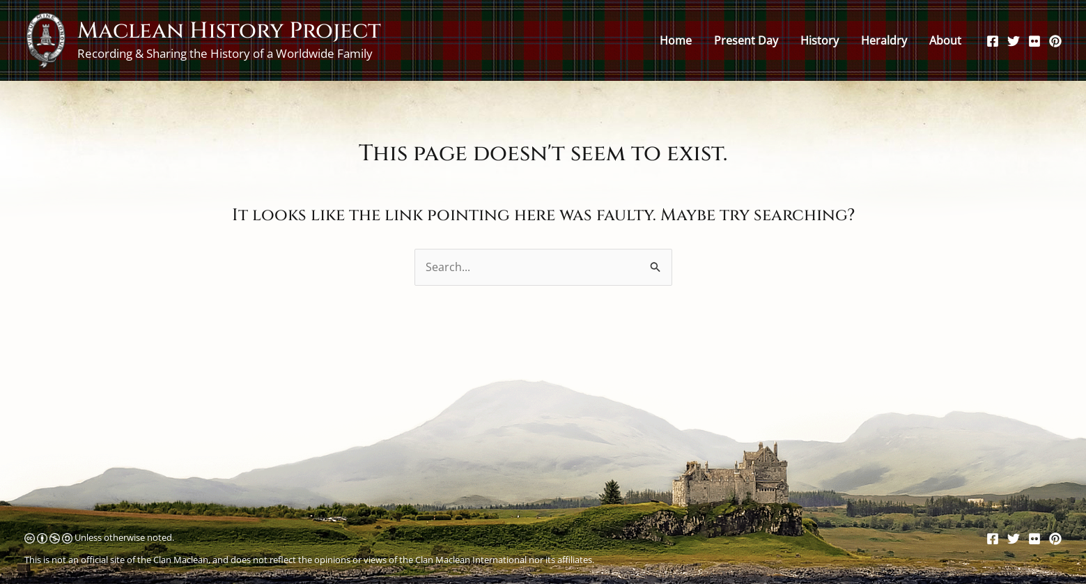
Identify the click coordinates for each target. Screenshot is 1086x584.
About (945, 40)
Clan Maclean (180, 559)
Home (676, 40)
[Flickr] (1034, 41)
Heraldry (884, 40)
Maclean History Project (229, 31)
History (819, 40)
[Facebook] (992, 41)
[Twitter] (1013, 41)
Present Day (746, 40)
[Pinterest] (1055, 41)
